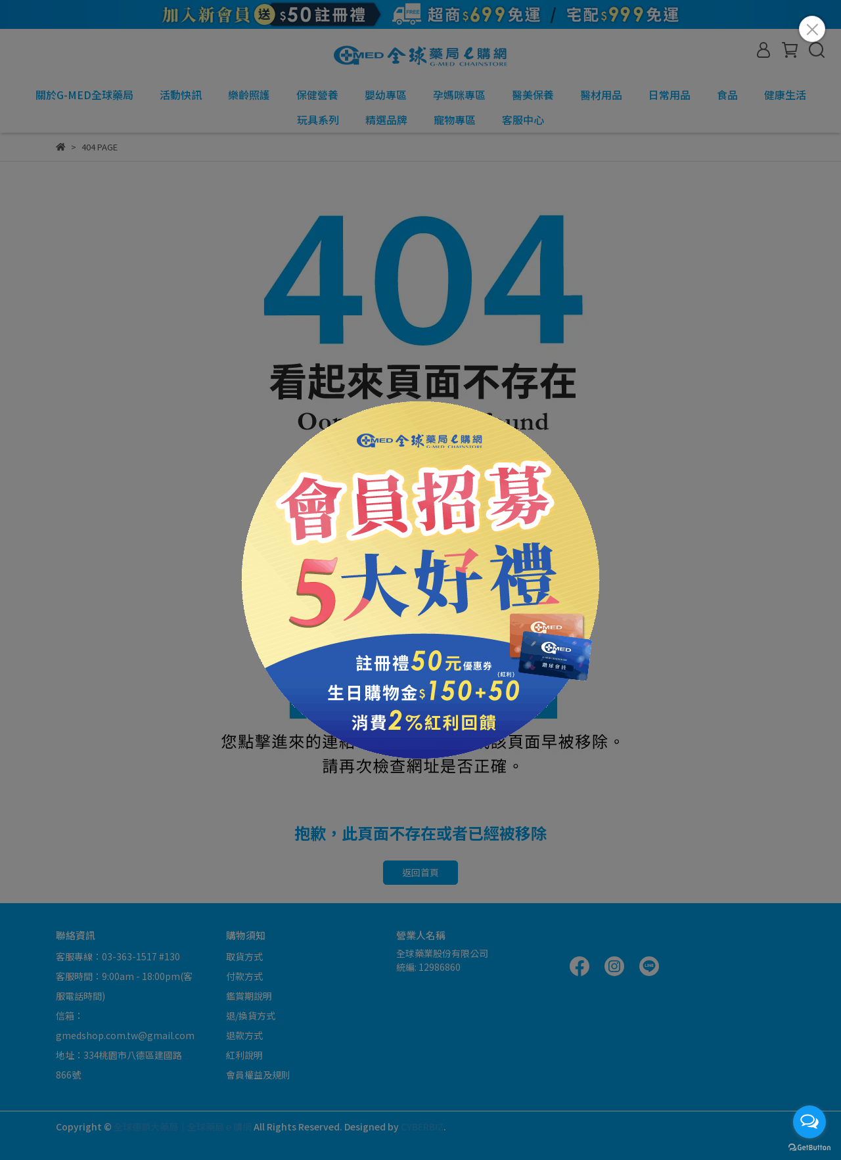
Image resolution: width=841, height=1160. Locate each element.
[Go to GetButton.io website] (809, 1147)
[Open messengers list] (809, 1121)
